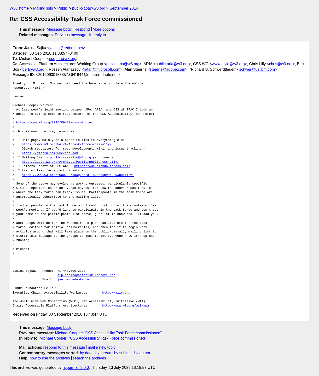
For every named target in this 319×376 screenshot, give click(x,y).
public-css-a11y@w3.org (70, 158)
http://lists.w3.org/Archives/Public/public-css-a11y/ (70, 162)
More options (104, 29)
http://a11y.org (116, 293)
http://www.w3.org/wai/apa (125, 306)
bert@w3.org (33, 69)
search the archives (89, 358)
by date (86, 353)
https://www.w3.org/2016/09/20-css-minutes (54, 123)
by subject (122, 353)
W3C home (19, 8)
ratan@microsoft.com (102, 69)
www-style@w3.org (228, 64)
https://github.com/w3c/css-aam (50, 153)
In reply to (97, 35)
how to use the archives (50, 358)
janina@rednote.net (66, 48)
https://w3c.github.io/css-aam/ (102, 166)
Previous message (71, 35)
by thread (103, 353)
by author (142, 353)
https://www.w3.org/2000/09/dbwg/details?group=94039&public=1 (78, 175)
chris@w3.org (281, 64)
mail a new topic (102, 347)
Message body (59, 29)
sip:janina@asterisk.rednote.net (86, 275)
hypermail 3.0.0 (76, 367)
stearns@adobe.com (167, 69)
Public (62, 8)
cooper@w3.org (62, 59)
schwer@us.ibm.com (257, 69)
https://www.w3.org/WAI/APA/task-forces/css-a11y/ (66, 144)
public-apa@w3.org (88, 8)
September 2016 (124, 8)
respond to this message (64, 347)
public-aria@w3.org (172, 64)
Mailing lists (43, 8)
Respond (82, 29)
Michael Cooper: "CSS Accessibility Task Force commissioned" (108, 333)
